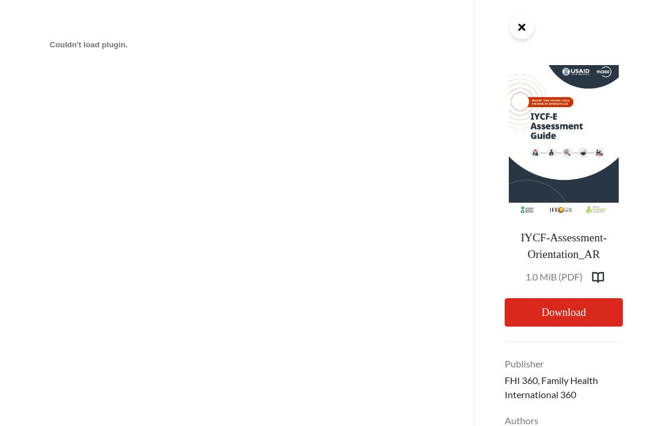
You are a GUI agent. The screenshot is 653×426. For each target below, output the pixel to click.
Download (563, 312)
